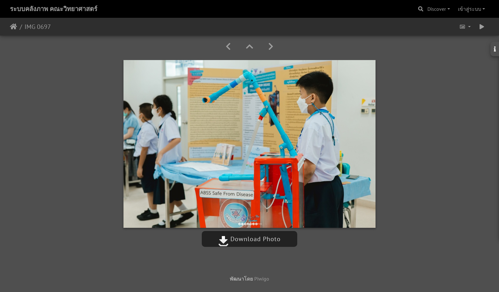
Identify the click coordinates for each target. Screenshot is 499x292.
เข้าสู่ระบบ (469, 9)
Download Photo (249, 239)
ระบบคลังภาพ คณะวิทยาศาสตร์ (53, 9)
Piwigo (261, 278)
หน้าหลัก (13, 26)
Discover (436, 9)
